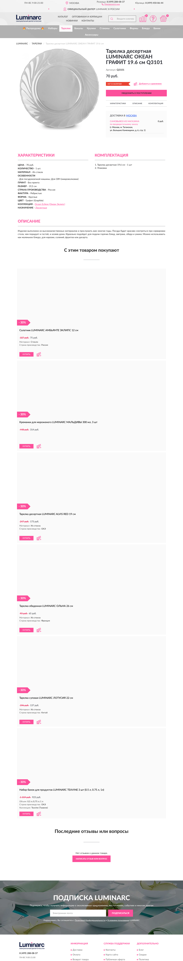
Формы (134, 28)
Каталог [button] (63, 17)
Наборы (52, 28)
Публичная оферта (115, 935)
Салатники (119, 28)
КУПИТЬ (26, 351)
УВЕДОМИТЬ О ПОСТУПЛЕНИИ (136, 93)
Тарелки (66, 28)
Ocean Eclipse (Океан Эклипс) (50, 204)
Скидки (142, 930)
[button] (111, 4)
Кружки (91, 28)
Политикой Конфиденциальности (90, 896)
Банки (157, 28)
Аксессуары (91, 35)
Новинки (72, 21)
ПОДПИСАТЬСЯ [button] (120, 889)
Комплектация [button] (155, 103)
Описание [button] (137, 103)
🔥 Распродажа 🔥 (33, 28)
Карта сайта (112, 930)
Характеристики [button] (118, 103)
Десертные (41, 208)
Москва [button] (131, 115)
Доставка (77, 926)
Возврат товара (81, 935)
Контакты (88, 21)
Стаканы (105, 28)
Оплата (76, 930)
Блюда (146, 28)
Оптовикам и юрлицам (87, 17)
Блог (141, 926)
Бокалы (78, 28)
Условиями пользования (118, 896)
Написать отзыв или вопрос (91, 834)
